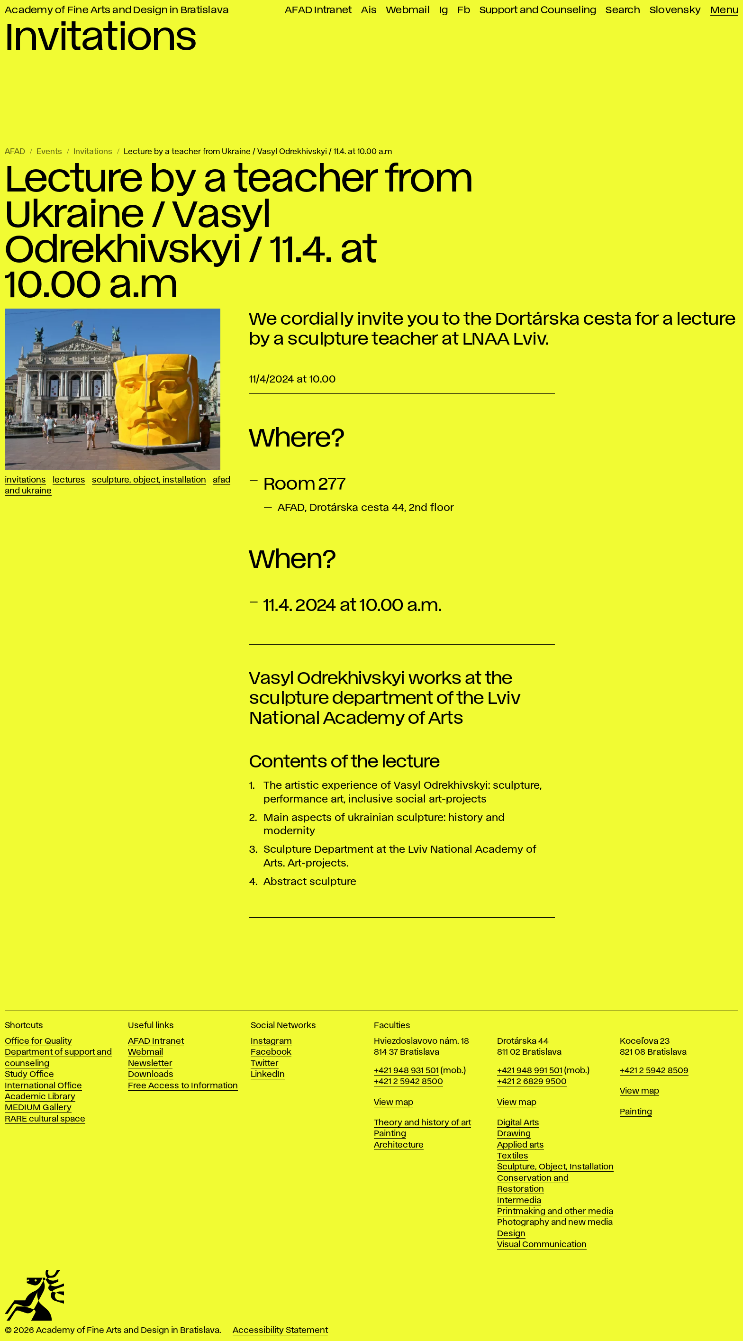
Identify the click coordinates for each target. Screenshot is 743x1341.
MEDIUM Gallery (38, 1108)
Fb (463, 10)
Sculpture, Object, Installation (149, 480)
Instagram (271, 1041)
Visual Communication (542, 1245)
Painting (390, 1134)
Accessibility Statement (280, 1330)
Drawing (514, 1134)
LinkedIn (268, 1074)
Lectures (69, 480)
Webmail (408, 10)
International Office (43, 1086)
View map (393, 1102)
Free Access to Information (183, 1086)
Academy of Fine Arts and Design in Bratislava (117, 10)
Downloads (150, 1074)
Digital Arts (518, 1123)
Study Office (29, 1074)
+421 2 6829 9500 (532, 1082)
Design (511, 1234)
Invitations (92, 151)
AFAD (15, 151)
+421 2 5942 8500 (408, 1082)
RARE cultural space (45, 1119)
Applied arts (520, 1145)
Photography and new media (555, 1222)
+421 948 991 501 (529, 1071)
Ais (369, 10)
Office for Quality (38, 1041)
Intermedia (519, 1200)
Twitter (265, 1063)
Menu (724, 10)
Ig (443, 10)
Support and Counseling (538, 10)
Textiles (512, 1156)
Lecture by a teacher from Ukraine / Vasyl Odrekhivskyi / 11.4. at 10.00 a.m (258, 151)
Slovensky (675, 10)
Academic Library (40, 1097)
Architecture (399, 1145)
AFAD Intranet (318, 10)
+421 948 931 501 (406, 1071)
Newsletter (150, 1063)
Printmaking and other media (555, 1211)
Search (623, 10)
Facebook (271, 1052)
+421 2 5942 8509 (654, 1071)
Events (49, 151)
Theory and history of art (422, 1123)
